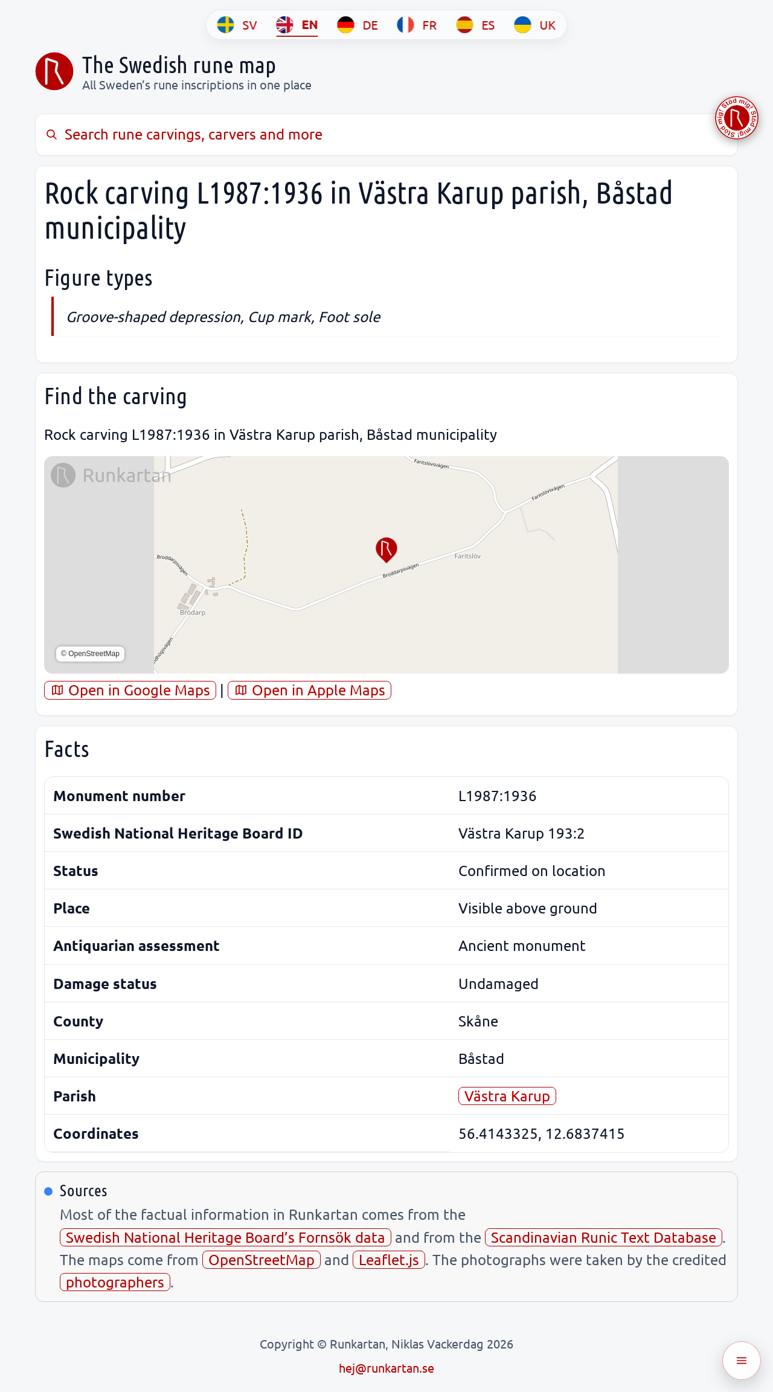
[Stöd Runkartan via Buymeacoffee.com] (737, 118)
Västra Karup (507, 1095)
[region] (386, 565)
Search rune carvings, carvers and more (183, 134)
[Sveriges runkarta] (54, 71)
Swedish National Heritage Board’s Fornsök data (225, 1237)
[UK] (535, 24)
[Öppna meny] (741, 1360)
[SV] (237, 24)
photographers (115, 1281)
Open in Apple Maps (309, 689)
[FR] (417, 24)
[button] (386, 550)
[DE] (358, 24)
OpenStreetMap (261, 1259)
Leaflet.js (389, 1259)
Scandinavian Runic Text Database (603, 1237)
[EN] (297, 24)
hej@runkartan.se (386, 1367)
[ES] (476, 24)
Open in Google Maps (130, 689)
